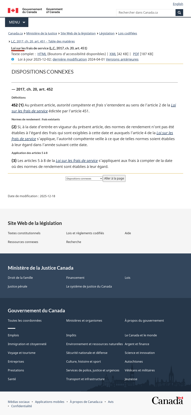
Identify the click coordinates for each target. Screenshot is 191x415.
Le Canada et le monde (141, 335)
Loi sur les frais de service (77, 160)
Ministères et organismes (84, 320)
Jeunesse (131, 379)
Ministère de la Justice (41, 33)
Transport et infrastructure (85, 379)
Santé (12, 379)
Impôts (71, 335)
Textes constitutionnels (24, 233)
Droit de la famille (20, 278)
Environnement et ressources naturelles (94, 344)
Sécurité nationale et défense (86, 353)
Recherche (73, 242)
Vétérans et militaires (140, 370)
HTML (41, 54)
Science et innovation (140, 353)
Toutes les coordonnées (25, 320)
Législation (107, 33)
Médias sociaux (18, 402)
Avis (111, 402)
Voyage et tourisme (21, 353)
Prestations (16, 370)
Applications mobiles (49, 402)
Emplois (13, 335)
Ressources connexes (23, 242)
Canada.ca (15, 33)
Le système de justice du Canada (89, 286)
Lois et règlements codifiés (85, 233)
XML (112, 54)
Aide (128, 233)
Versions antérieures (122, 59)
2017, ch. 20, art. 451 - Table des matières (43, 41)
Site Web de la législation (78, 33)
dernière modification (70, 59)
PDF (136, 54)
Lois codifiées (127, 33)
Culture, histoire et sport (83, 361)
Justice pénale (17, 286)
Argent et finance (137, 344)
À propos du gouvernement (144, 320)
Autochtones (134, 361)
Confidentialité (21, 406)
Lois (127, 278)
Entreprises (16, 361)
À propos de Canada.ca (86, 402)
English (178, 4)
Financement (75, 278)
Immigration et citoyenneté (27, 344)
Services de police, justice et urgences (92, 370)
